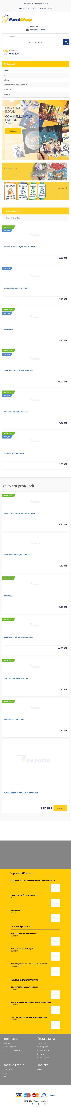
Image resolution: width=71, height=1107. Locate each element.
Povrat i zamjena (43, 1057)
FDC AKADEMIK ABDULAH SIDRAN (24, 987)
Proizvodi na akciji (13, 220)
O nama (6, 1043)
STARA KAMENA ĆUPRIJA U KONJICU (16, 290)
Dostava (40, 1054)
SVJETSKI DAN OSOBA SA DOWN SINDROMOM (29, 1017)
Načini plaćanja (43, 1050)
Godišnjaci (8, 89)
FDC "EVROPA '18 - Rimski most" (24, 933)
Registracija (42, 8)
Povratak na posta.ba (41, 3)
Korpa (5, 1076)
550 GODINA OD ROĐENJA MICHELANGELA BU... (20, 249)
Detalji (60, 810)
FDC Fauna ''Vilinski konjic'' (22, 949)
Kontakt (40, 1069)
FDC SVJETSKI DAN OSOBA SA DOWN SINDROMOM (31, 1002)
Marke (6, 70)
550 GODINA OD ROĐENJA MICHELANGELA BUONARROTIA (32, 880)
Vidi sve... (7, 94)
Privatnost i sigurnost (11, 1050)
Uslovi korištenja (9, 1047)
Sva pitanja (41, 1043)
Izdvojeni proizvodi (14, 213)
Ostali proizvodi (28, 3)
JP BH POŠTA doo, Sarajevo (36, 1101)
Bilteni (6, 80)
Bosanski (23, 8)
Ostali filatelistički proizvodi (15, 85)
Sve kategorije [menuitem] (34, 42)
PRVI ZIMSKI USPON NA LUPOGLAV (16, 414)
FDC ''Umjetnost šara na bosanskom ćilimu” (29, 964)
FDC (5, 75)
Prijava (50, 8)
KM (33, 8)
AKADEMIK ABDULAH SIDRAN (14, 455)
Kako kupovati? (43, 1047)
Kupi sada (13, 131)
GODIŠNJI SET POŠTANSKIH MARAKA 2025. (18, 373)
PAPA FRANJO (8, 331)
